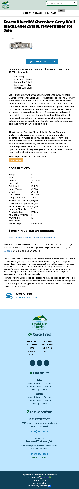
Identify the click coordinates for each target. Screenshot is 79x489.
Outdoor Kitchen (28, 237)
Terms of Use (39, 480)
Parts (31, 348)
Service (31, 351)
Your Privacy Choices (39, 485)
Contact (50, 13)
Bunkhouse (14, 237)
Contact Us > (39, 438)
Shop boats (31, 344)
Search (37, 13)
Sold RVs (47, 351)
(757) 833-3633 (39, 431)
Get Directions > (39, 435)
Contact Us (16, 160)
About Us (47, 348)
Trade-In (47, 341)
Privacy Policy (39, 483)
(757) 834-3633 (39, 454)
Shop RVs (31, 341)
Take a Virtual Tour (42, 61)
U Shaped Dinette (46, 237)
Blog (31, 354)
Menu (27, 13)
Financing (47, 344)
